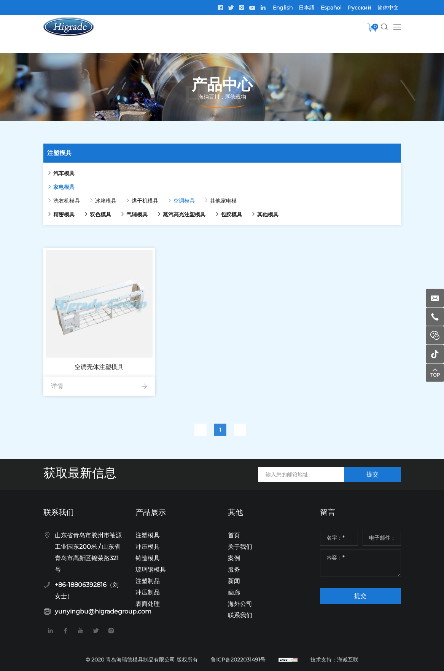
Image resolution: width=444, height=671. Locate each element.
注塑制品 (147, 581)
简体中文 (388, 7)
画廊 (234, 592)
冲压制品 (147, 592)
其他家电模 (210, 200)
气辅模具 (124, 214)
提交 (372, 474)
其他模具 (255, 214)
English (283, 7)
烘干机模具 (132, 200)
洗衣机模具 (53, 200)
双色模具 (87, 214)
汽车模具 (51, 173)
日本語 (307, 7)
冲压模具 (147, 546)
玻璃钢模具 (150, 569)
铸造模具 (147, 558)
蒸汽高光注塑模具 (171, 214)
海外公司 (240, 603)
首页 (234, 535)
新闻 (234, 581)
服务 (234, 569)
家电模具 (51, 187)
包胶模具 (218, 214)
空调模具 (171, 200)
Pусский (359, 7)
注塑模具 (147, 535)
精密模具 (51, 214)
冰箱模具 (92, 200)
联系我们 (240, 615)
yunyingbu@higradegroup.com (103, 611)
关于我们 (240, 546)
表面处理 (147, 603)
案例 (234, 558)
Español (331, 7)
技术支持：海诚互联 (334, 659)
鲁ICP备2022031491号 (238, 659)
